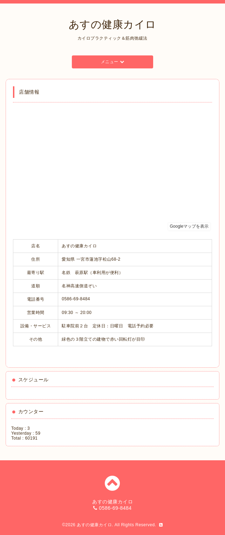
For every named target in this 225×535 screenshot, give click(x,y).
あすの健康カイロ (112, 24)
